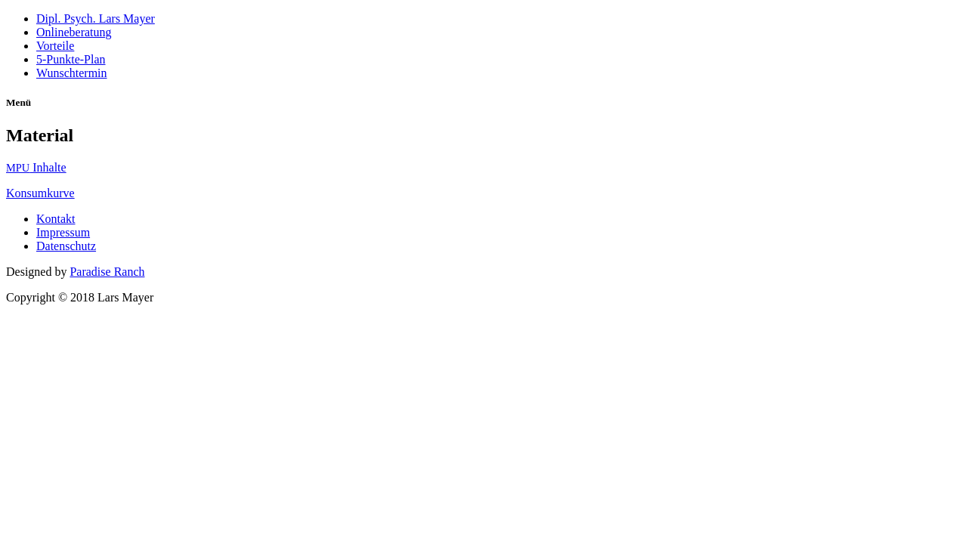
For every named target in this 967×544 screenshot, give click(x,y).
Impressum (63, 232)
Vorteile (55, 45)
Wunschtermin (71, 72)
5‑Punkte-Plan (71, 59)
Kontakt (56, 218)
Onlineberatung (74, 32)
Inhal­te (36, 167)
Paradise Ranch (107, 271)
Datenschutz (66, 246)
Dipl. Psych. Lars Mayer (95, 18)
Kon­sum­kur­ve (40, 193)
